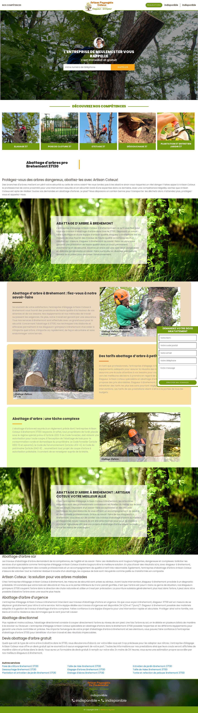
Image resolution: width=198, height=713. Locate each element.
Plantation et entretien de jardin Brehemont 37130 (29, 672)
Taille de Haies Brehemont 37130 (150, 669)
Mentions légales (107, 709)
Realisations (154, 5)
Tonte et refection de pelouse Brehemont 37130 (159, 672)
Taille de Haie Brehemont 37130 (84, 666)
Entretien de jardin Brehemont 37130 (152, 666)
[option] (20, 131)
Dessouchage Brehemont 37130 (19, 669)
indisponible (84, 700)
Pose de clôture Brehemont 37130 (20, 666)
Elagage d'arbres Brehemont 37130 (86, 669)
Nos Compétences (11, 5)
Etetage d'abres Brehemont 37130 (85, 672)
